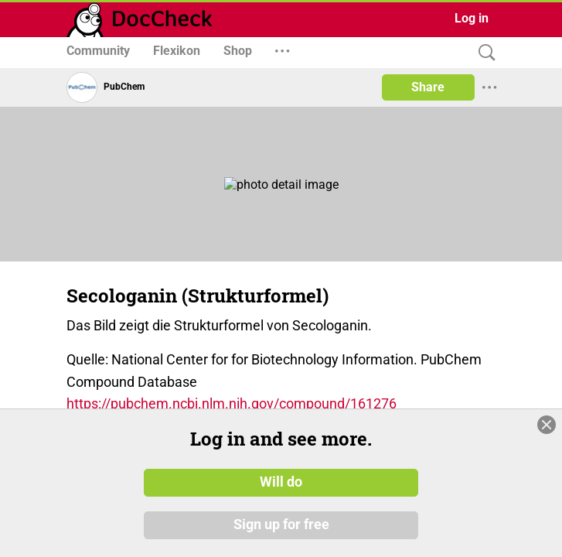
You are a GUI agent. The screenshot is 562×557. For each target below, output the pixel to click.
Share (427, 87)
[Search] (483, 53)
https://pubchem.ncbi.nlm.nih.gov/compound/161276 (231, 403)
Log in (472, 18)
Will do (281, 482)
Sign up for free (281, 525)
